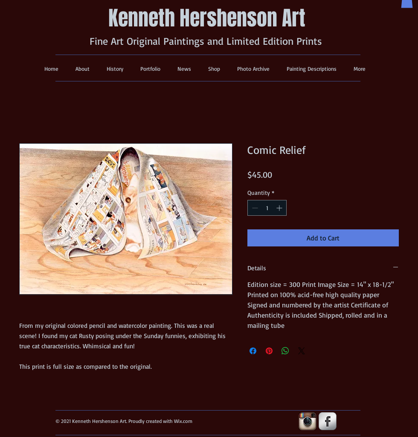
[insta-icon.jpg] (307, 421)
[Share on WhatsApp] (285, 351)
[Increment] (280, 207)
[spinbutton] (267, 207)
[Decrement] (254, 207)
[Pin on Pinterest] (269, 351)
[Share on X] (301, 351)
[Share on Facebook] (253, 351)
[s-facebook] (328, 421)
